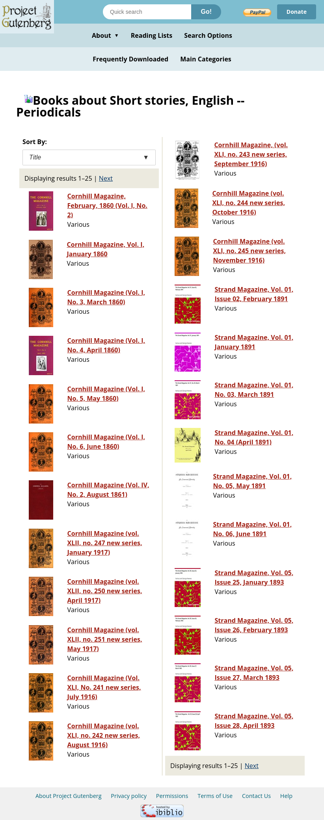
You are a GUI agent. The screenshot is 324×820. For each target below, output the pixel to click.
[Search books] (147, 11)
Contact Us (256, 796)
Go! (206, 11)
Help (286, 796)
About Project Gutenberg (68, 796)
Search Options (208, 35)
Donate (297, 11)
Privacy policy (129, 796)
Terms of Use (215, 796)
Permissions (172, 796)
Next (106, 178)
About (105, 35)
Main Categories (205, 59)
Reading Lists (152, 35)
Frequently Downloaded (130, 59)
